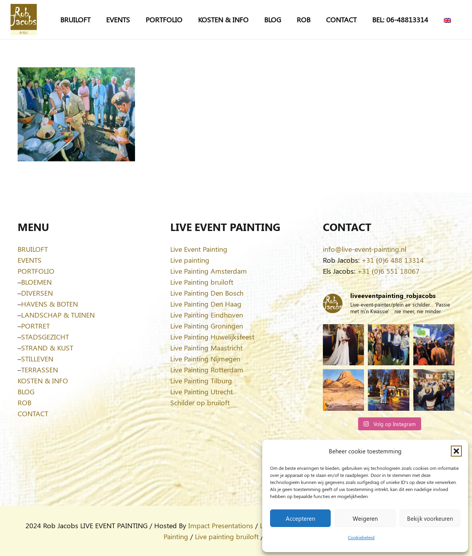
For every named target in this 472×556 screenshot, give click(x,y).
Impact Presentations (220, 525)
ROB (24, 402)
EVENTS (29, 260)
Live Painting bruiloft (201, 282)
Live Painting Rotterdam (206, 369)
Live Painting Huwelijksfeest (212, 336)
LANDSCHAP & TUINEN (58, 315)
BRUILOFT (33, 249)
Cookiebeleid (361, 537)
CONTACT (33, 413)
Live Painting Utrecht (201, 391)
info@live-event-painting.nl (364, 249)
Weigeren (365, 518)
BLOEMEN (36, 282)
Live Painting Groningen (206, 325)
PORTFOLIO (36, 271)
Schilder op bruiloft (200, 402)
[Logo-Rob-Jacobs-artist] (24, 19)
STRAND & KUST (47, 347)
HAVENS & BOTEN (49, 304)
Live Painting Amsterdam (208, 271)
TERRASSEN (39, 369)
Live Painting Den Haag (205, 304)
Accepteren (300, 518)
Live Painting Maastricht (206, 347)
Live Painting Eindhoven (206, 315)
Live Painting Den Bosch (206, 293)
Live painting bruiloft (227, 536)
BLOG (26, 391)
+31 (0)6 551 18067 (388, 271)
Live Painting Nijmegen (205, 358)
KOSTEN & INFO (43, 380)
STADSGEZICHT (45, 336)
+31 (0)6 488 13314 (393, 260)
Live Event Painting (198, 249)
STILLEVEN (37, 358)
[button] (456, 451)
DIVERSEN (37, 293)
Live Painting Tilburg (201, 380)
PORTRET (35, 325)
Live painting (189, 260)
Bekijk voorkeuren (430, 518)
